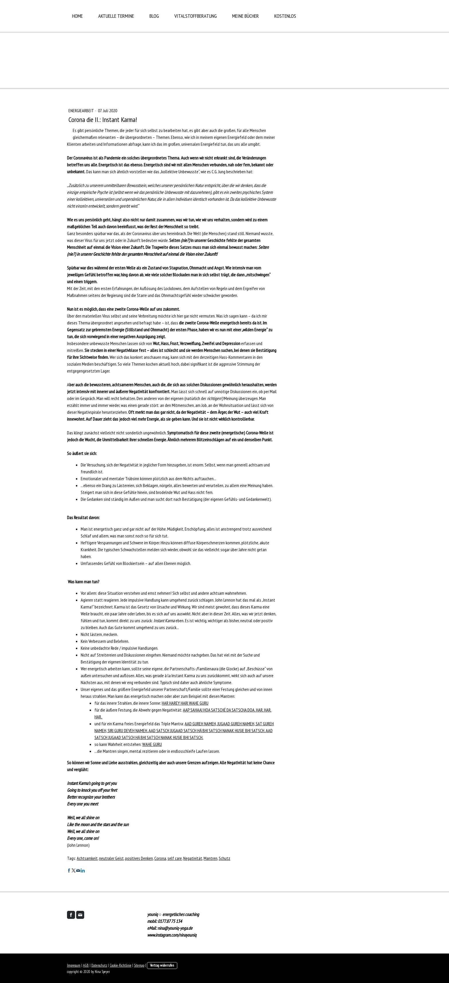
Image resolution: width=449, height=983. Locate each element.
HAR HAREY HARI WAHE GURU (185, 703)
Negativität (192, 858)
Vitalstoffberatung (195, 16)
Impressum (73, 965)
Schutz (224, 858)
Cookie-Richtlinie (120, 965)
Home (77, 16)
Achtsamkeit (87, 858)
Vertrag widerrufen (162, 965)
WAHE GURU (152, 744)
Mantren (210, 858)
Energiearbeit (81, 110)
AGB (86, 965)
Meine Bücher (245, 16)
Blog (154, 16)
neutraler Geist (111, 858)
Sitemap (139, 965)
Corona (160, 858)
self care (175, 858)
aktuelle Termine (116, 16)
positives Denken (139, 858)
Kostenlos (285, 16)
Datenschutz (99, 965)
